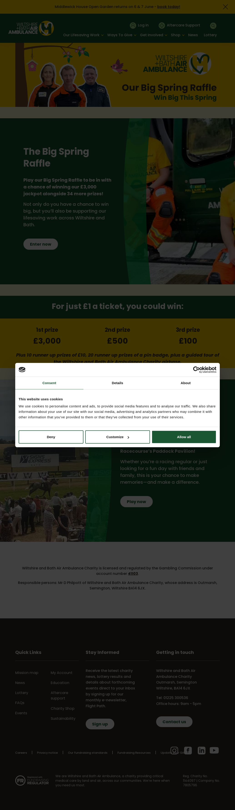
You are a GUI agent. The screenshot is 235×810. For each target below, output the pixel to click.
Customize (117, 437)
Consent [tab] (49, 383)
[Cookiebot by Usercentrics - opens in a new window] (196, 369)
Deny (51, 437)
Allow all (184, 437)
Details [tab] (117, 383)
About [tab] (186, 383)
